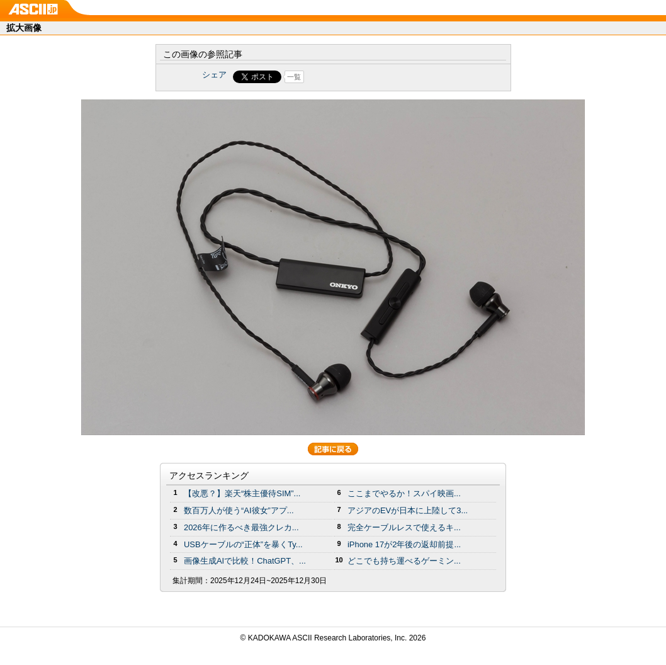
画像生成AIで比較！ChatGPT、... (245, 561)
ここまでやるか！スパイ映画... (404, 493)
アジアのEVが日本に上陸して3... (407, 510)
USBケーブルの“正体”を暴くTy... (243, 544)
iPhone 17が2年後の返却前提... (404, 544)
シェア (214, 74)
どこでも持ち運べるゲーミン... (404, 561)
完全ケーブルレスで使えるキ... (404, 527)
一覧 (294, 77)
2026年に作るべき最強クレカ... (241, 527)
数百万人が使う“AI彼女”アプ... (239, 510)
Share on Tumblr (380, 77)
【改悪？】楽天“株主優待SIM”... (242, 493)
